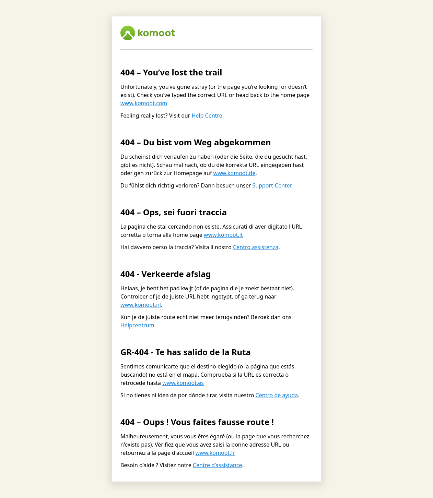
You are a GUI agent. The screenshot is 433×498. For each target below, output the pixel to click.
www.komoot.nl (140, 304)
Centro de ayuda (277, 395)
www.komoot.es (183, 383)
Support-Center (271, 185)
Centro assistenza (255, 247)
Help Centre (207, 115)
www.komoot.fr (215, 453)
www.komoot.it (223, 235)
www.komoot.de (234, 173)
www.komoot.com (143, 103)
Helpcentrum (137, 325)
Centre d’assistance (217, 465)
